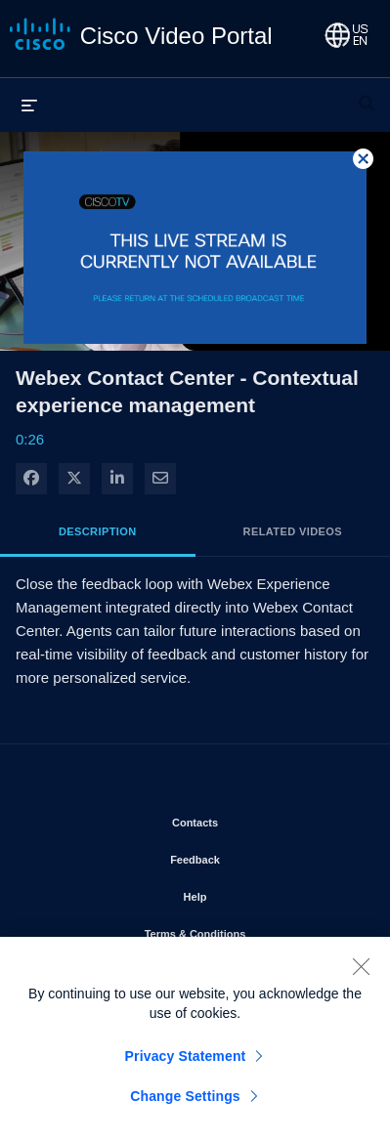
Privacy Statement (185, 1062)
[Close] (360, 972)
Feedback (250, 856)
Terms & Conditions (251, 930)
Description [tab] (98, 531)
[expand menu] (29, 104)
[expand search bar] (366, 94)
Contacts (250, 818)
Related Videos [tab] (292, 531)
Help (251, 893)
